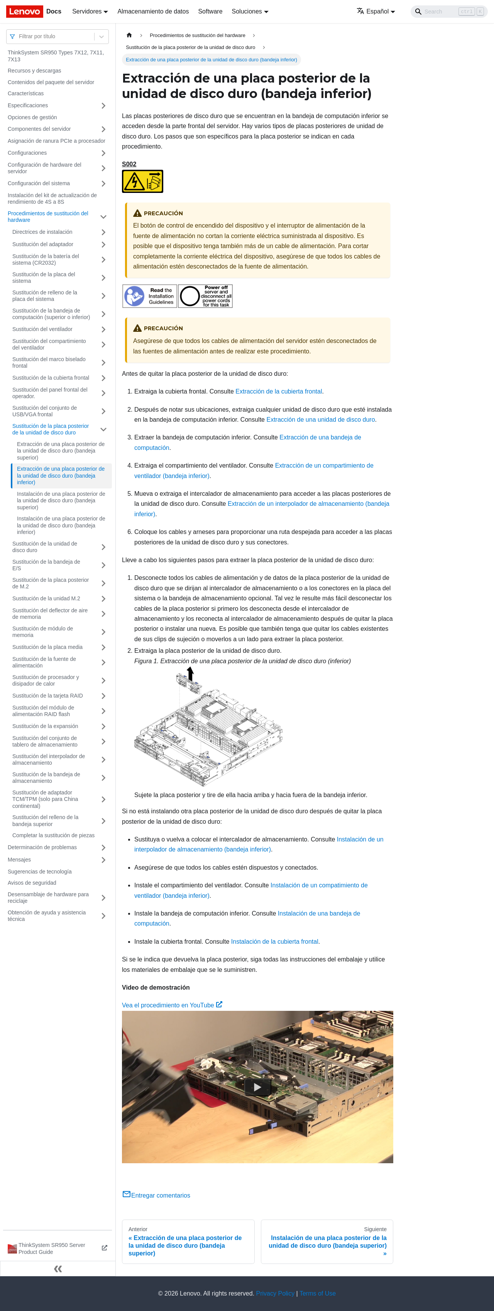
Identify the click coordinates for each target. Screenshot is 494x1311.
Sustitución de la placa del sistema (43, 277)
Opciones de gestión (32, 117)
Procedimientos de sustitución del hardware (48, 216)
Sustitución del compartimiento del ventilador (49, 344)
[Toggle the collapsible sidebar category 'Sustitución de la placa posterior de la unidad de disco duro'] (103, 430)
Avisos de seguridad (32, 883)
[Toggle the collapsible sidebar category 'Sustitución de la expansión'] (103, 726)
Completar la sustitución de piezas (53, 835)
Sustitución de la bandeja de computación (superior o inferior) (51, 314)
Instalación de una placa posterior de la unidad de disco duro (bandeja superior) (61, 500)
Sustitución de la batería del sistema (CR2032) (45, 259)
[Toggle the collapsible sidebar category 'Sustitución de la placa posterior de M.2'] (103, 583)
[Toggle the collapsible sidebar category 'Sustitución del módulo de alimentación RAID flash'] (103, 711)
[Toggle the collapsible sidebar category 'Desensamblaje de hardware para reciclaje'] (103, 898)
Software (210, 11)
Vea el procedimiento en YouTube (172, 1005)
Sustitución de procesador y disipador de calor (45, 680)
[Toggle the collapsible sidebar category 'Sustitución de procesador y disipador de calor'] (103, 681)
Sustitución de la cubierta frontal (50, 378)
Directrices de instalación (42, 232)
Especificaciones (28, 105)
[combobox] (19, 36)
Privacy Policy (275, 1293)
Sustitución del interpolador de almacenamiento (48, 759)
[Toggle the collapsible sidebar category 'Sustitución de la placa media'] (103, 647)
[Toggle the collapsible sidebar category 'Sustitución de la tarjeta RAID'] (103, 696)
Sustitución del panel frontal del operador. (50, 393)
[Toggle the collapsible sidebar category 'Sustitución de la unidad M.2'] (103, 599)
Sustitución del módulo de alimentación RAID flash (43, 711)
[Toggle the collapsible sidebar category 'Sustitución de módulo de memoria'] (103, 632)
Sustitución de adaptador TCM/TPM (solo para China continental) (45, 799)
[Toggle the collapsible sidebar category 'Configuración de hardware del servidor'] (103, 168)
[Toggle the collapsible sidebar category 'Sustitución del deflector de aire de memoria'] (103, 614)
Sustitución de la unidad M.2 (46, 598)
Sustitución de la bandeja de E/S (46, 565)
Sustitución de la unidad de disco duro (44, 547)
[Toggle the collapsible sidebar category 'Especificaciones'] (103, 106)
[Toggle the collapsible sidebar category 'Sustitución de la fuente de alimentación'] (103, 663)
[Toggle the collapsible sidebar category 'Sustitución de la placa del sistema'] (103, 278)
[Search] (449, 11)
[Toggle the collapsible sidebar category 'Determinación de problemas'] (103, 847)
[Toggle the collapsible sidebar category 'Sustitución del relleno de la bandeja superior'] (103, 821)
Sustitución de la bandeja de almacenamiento (46, 777)
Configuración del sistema (39, 183)
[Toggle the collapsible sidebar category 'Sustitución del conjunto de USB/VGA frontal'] (103, 411)
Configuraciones (27, 153)
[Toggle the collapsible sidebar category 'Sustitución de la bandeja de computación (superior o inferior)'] (103, 314)
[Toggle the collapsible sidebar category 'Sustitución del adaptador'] (103, 244)
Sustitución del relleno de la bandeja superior (45, 820)
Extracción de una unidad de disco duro (320, 419)
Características (26, 93)
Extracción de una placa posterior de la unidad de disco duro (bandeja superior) (61, 451)
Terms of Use (317, 1293)
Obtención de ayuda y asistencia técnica (47, 915)
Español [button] (373, 11)
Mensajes (19, 860)
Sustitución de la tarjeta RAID (47, 696)
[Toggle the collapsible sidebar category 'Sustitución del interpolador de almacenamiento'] (103, 760)
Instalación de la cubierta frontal (274, 941)
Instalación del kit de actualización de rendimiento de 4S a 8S (52, 198)
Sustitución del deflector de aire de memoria (50, 613)
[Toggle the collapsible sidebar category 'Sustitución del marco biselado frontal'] (103, 363)
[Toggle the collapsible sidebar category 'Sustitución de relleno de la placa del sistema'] (103, 296)
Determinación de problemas (42, 847)
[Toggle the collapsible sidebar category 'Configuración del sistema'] (103, 183)
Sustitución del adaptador (42, 244)
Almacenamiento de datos (153, 11)
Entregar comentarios (156, 1195)
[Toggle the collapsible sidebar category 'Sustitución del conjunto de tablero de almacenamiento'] (103, 742)
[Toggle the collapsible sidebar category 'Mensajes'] (103, 860)
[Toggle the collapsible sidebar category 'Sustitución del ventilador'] (103, 329)
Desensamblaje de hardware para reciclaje (48, 897)
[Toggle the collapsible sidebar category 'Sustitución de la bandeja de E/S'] (103, 565)
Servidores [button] (87, 11)
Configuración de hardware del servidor (44, 168)
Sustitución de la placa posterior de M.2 (50, 583)
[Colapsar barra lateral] (58, 1268)
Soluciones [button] (247, 11)
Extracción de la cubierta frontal (278, 391)
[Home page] (129, 35)
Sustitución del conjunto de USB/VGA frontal (44, 411)
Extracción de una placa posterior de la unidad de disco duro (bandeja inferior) (61, 475)
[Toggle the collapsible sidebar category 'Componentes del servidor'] (103, 129)
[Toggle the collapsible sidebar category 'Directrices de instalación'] (103, 232)
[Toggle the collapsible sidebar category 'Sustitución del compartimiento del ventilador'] (103, 345)
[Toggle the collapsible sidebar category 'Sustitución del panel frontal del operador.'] (103, 393)
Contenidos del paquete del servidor (51, 82)
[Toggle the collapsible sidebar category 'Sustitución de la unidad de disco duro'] (103, 547)
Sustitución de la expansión (45, 726)
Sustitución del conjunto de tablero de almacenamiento (45, 741)
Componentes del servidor (39, 129)
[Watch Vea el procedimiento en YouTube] (257, 1087)
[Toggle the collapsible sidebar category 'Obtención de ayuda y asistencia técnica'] (103, 916)
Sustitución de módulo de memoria (42, 632)
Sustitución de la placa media (47, 647)
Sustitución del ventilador (42, 329)
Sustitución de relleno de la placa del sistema (44, 295)
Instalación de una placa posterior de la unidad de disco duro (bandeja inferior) (61, 525)
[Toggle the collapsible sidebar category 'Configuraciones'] (103, 153)
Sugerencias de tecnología (40, 871)
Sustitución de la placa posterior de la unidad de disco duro (50, 429)
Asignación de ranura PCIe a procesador (56, 141)
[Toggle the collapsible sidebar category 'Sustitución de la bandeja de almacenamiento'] (103, 778)
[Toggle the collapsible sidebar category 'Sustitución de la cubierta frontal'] (103, 378)
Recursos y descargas (34, 71)
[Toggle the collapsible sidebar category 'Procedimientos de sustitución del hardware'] (103, 217)
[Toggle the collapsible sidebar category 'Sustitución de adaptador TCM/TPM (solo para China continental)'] (103, 799)
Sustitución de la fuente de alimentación (44, 662)
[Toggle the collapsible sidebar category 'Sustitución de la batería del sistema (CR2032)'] (103, 260)
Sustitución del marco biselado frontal (49, 362)
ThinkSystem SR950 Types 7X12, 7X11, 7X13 (56, 56)
